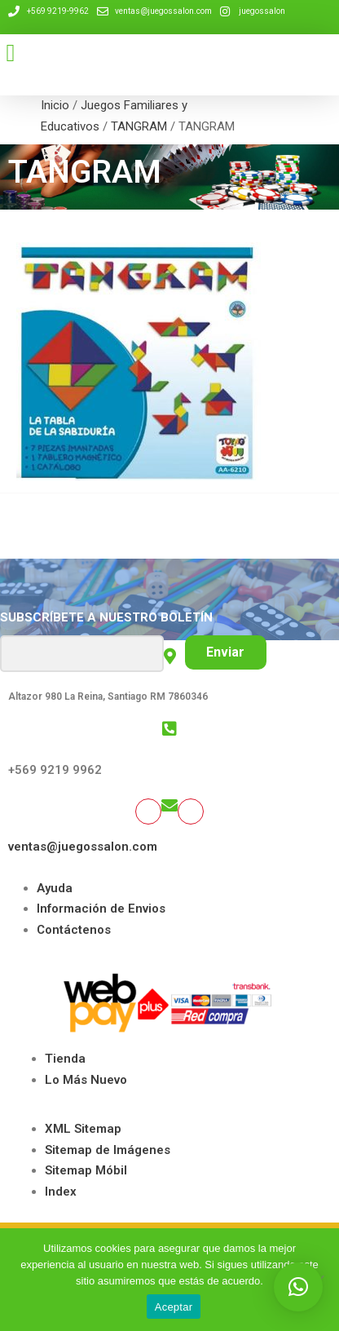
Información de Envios (101, 908)
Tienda (65, 1058)
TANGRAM (139, 126)
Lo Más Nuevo (86, 1079)
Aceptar (174, 1307)
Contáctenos (74, 929)
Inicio (55, 105)
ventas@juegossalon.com (82, 846)
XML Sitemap (83, 1128)
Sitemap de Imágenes (107, 1150)
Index (61, 1191)
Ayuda (55, 888)
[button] (10, 52)
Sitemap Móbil (86, 1170)
